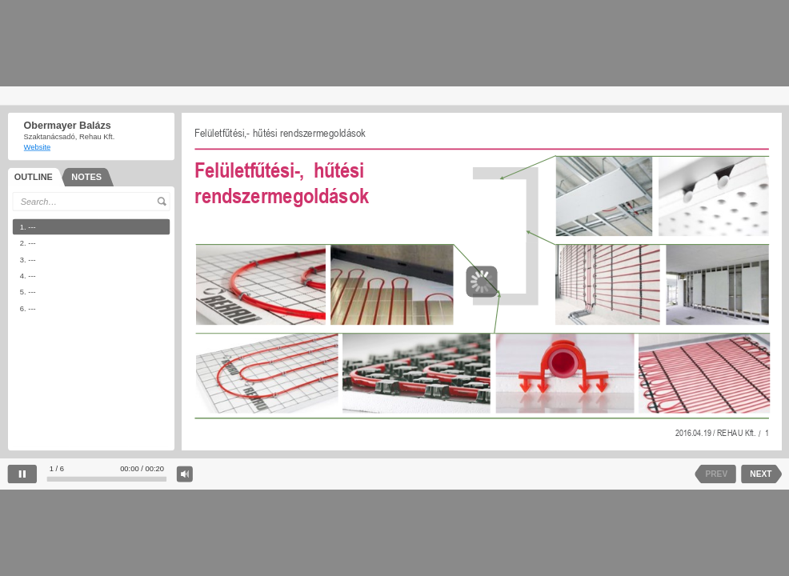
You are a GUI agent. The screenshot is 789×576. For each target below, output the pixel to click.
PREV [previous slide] (716, 474)
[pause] (22, 474)
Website (36, 146)
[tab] (37, 176)
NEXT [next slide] (760, 474)
